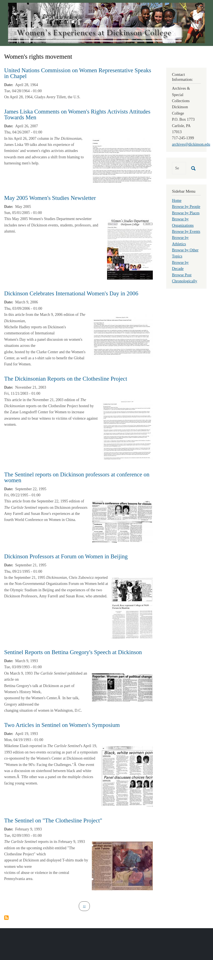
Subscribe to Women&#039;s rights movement (6, 917)
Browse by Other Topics (185, 253)
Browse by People (186, 207)
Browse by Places (186, 213)
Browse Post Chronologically (184, 278)
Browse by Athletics (180, 241)
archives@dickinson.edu (191, 144)
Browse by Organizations (183, 222)
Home (176, 200)
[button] (122, 161)
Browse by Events (186, 231)
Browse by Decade (180, 265)
